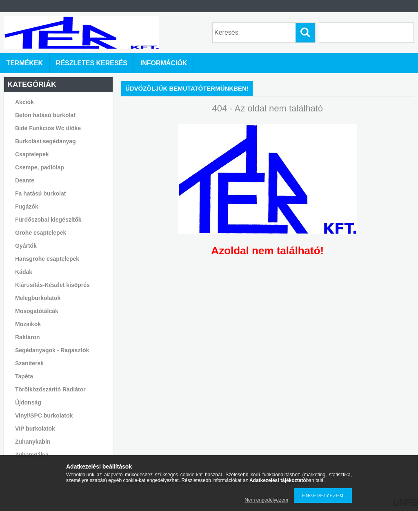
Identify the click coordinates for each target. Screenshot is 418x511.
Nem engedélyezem (266, 500)
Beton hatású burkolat (45, 115)
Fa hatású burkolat (40, 193)
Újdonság (28, 402)
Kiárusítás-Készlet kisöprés (52, 285)
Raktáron (27, 337)
